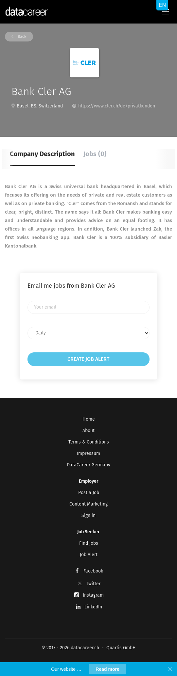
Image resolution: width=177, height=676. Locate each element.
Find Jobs (88, 543)
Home (88, 419)
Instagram (93, 595)
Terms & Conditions (88, 442)
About (88, 430)
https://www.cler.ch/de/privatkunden (116, 106)
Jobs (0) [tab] (95, 154)
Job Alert (88, 554)
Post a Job (88, 492)
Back (22, 36)
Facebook (93, 571)
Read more (107, 669)
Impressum (88, 453)
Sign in (88, 515)
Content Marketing (88, 504)
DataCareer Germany (88, 465)
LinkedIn (93, 607)
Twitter (93, 584)
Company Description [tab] (42, 154)
